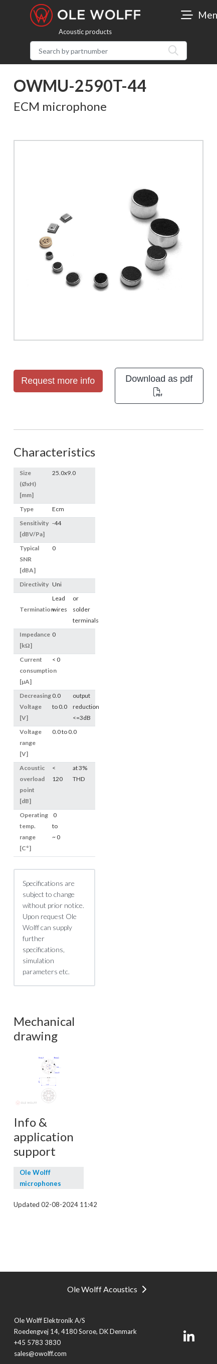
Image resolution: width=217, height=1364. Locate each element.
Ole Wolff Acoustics (106, 1289)
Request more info (58, 381)
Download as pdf (158, 385)
